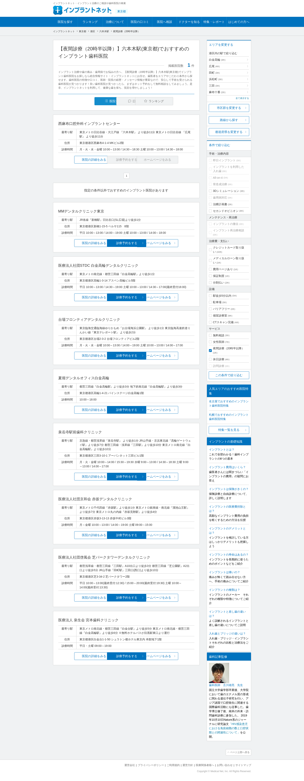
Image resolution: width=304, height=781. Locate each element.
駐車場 (217, 302)
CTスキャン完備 (223, 322)
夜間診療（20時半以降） (229, 348)
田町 (214, 72)
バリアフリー (221, 308)
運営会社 (129, 764)
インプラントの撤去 (225, 223)
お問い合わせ (225, 764)
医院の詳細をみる (81, 159)
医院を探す (65, 21)
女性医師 (218, 341)
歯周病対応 (220, 197)
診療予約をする (126, 243)
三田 (214, 85)
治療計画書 (220, 204)
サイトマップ (243, 764)
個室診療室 (220, 315)
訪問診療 (218, 366)
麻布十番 (217, 92)
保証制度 (218, 275)
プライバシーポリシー (151, 764)
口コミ (128, 101)
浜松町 (216, 79)
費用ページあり (223, 269)
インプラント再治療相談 (228, 230)
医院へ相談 (164, 21)
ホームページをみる (171, 243)
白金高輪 (217, 59)
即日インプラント (224, 160)
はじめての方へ (238, 21)
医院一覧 (86, 101)
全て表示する (242, 98)
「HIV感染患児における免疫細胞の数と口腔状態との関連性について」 (229, 728)
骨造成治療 (220, 184)
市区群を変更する (229, 107)
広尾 (214, 66)
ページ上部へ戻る (239, 752)
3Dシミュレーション (226, 190)
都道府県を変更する (229, 132)
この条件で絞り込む (229, 375)
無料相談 (218, 335)
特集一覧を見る (228, 429)
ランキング (90, 21)
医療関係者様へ (205, 764)
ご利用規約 (173, 764)
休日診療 (218, 359)
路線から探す (229, 120)
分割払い (218, 282)
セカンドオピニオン (225, 211)
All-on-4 (218, 177)
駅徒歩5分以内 (222, 295)
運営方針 (187, 764)
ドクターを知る (189, 21)
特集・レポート (214, 21)
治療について (115, 21)
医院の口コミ (140, 21)
